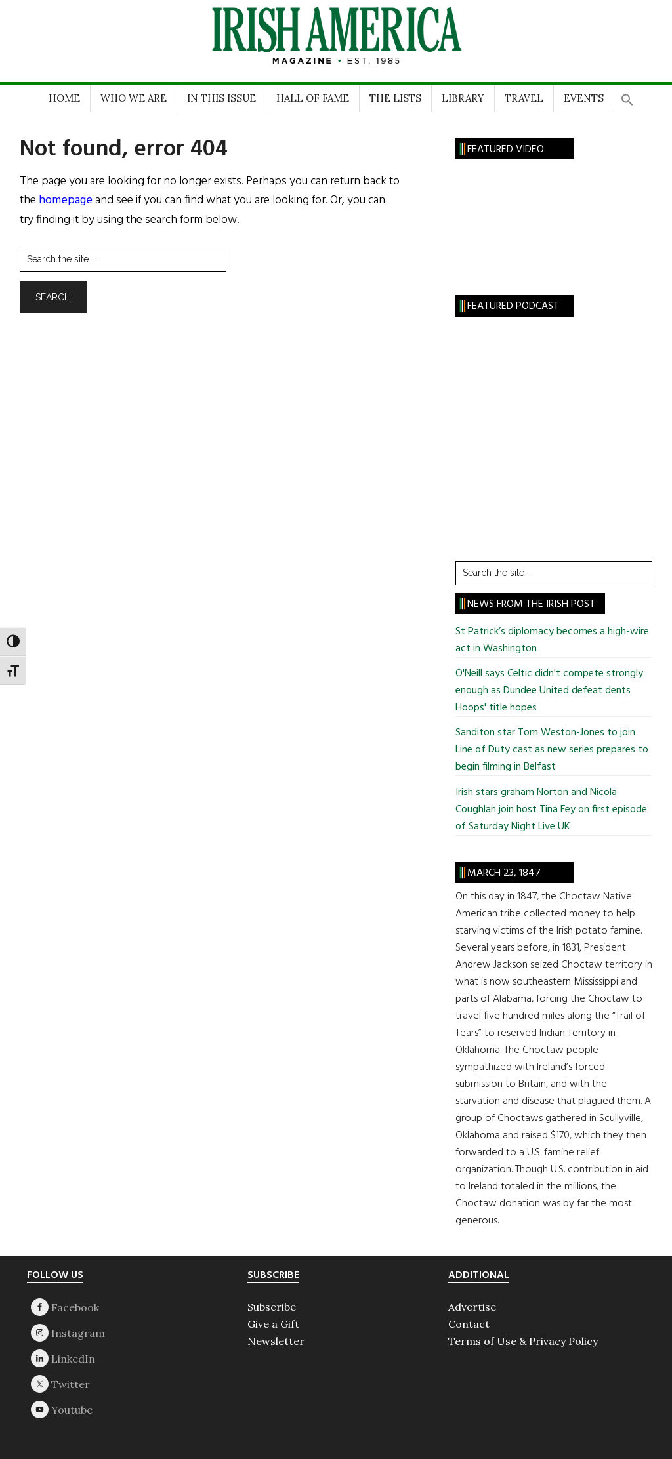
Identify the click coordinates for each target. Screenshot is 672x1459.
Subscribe (271, 1306)
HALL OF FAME (312, 98)
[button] (627, 95)
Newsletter (275, 1340)
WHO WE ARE (133, 98)
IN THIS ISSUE (221, 98)
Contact (469, 1323)
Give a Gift (273, 1323)
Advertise (472, 1306)
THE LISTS (395, 98)
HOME (64, 98)
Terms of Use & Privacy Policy (523, 1340)
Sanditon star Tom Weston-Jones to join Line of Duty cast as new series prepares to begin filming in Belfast (551, 749)
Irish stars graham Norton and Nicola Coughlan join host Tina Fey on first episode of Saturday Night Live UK (551, 809)
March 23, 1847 (504, 873)
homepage (66, 200)
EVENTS (584, 98)
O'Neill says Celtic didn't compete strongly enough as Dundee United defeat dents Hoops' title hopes (549, 690)
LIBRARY (463, 98)
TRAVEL (524, 98)
